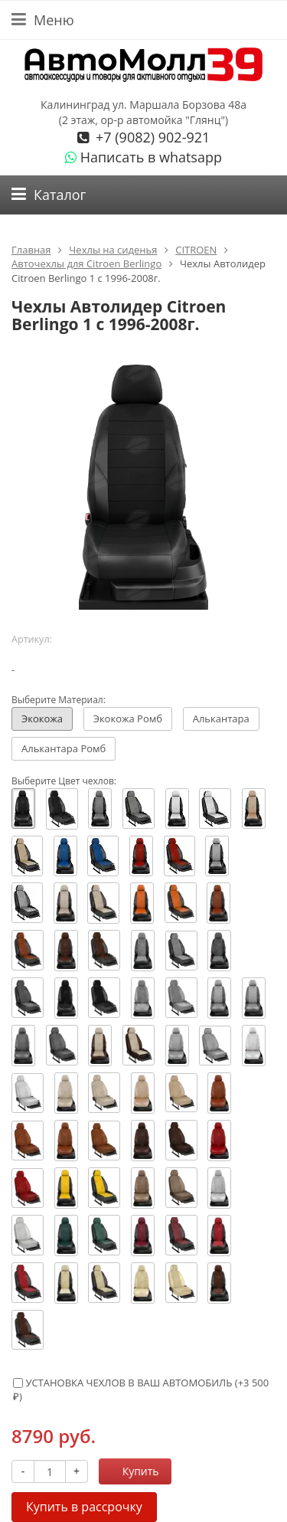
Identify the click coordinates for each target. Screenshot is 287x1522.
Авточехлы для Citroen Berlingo (86, 263)
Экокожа (42, 718)
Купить (132, 1471)
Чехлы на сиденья (113, 250)
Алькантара (221, 718)
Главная (31, 250)
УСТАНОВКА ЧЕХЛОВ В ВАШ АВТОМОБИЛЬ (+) (141, 1390)
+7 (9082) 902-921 (151, 137)
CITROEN (196, 250)
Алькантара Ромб (63, 748)
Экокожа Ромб (127, 718)
